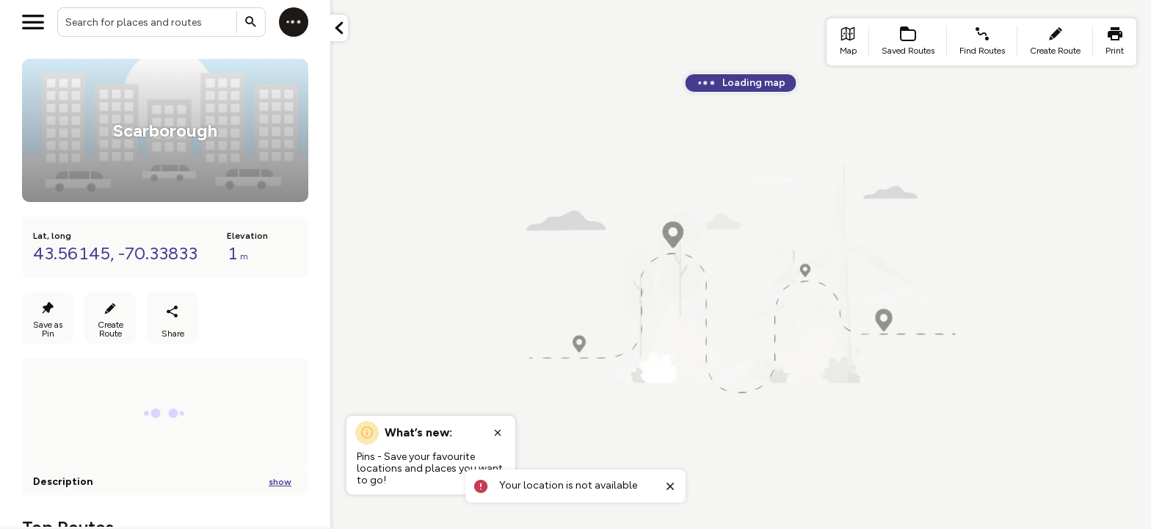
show (280, 482)
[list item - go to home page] (848, 41)
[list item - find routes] (982, 41)
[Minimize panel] (339, 28)
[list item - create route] (1055, 41)
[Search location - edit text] (161, 22)
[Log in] (293, 22)
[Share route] (172, 318)
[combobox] (161, 22)
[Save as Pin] (47, 318)
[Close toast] (670, 486)
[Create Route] (110, 318)
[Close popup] (497, 432)
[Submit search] (251, 22)
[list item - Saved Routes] (908, 41)
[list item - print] (1114, 41)
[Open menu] (33, 22)
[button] (339, 28)
